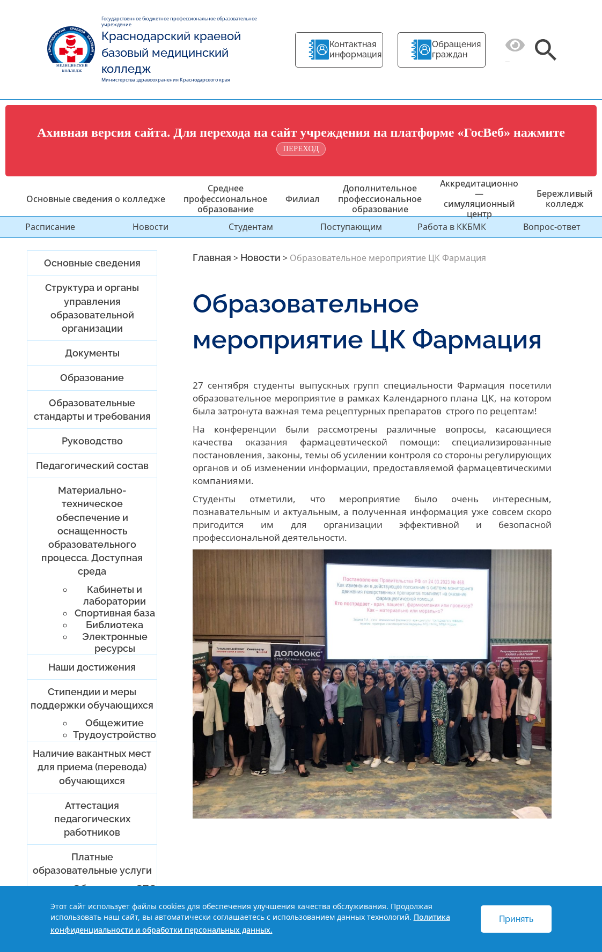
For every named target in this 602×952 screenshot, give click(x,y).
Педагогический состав (92, 465)
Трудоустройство (114, 734)
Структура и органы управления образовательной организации (92, 308)
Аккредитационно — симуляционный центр (479, 198)
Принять (516, 919)
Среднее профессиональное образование (225, 198)
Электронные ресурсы (115, 642)
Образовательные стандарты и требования (92, 409)
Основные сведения (92, 263)
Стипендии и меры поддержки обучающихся (92, 698)
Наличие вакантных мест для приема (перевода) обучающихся (92, 767)
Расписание (50, 227)
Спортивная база (115, 613)
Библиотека (114, 624)
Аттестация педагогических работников (92, 819)
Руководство (92, 441)
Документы (92, 353)
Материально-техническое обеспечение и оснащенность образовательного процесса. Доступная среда (92, 531)
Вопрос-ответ (552, 227)
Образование (92, 377)
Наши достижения (92, 667)
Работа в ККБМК (451, 227)
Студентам (251, 227)
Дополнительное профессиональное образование (380, 198)
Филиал (302, 199)
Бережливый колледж (565, 199)
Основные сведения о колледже (95, 199)
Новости (150, 227)
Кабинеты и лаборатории (114, 595)
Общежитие (114, 722)
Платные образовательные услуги (92, 863)
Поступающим (351, 227)
